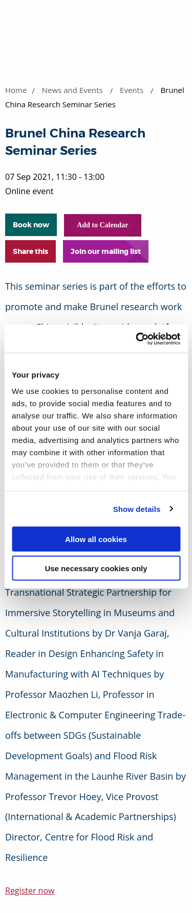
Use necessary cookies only (96, 568)
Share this (30, 251)
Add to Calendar (102, 225)
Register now (29, 890)
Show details (137, 508)
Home (16, 90)
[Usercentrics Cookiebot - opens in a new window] (136, 338)
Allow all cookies (96, 539)
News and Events (72, 90)
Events (131, 90)
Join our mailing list (106, 251)
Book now (31, 224)
